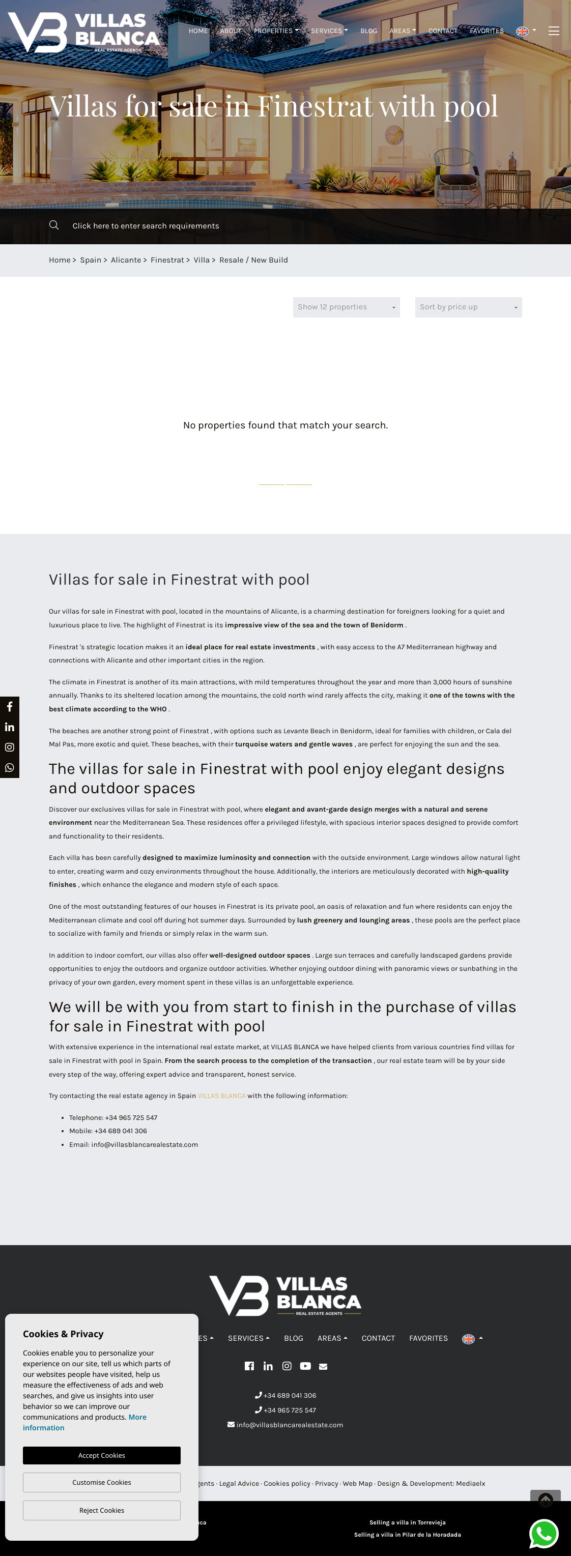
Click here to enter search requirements (134, 225)
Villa (202, 260)
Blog (368, 30)
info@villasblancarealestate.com (285, 1425)
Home (198, 30)
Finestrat (167, 260)
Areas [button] (399, 30)
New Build (269, 260)
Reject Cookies (101, 1510)
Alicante (126, 260)
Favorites (487, 30)
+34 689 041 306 (286, 1395)
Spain (90, 260)
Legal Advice (239, 1483)
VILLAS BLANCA (222, 1095)
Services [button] (326, 30)
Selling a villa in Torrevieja (407, 1522)
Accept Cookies (101, 1455)
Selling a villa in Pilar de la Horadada (407, 1535)
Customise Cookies (101, 1482)
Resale (231, 260)
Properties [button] (273, 30)
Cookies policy (287, 1483)
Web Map (358, 1483)
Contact (443, 30)
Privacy (326, 1483)
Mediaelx (471, 1483)
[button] (526, 30)
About (231, 30)
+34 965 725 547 (285, 1410)
